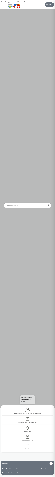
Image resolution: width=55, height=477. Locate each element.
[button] (2, 474)
